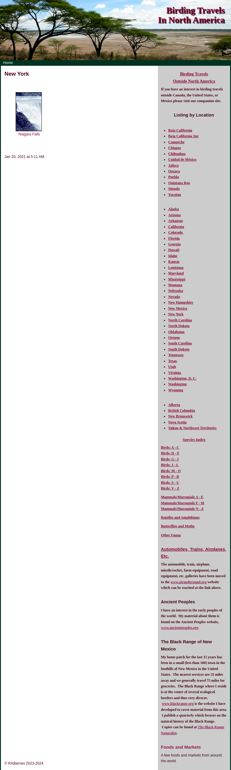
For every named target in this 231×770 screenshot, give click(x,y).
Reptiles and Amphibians (180, 517)
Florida (174, 238)
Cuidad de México (182, 159)
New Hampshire (180, 302)
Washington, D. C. (182, 378)
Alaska (173, 209)
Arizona (174, 215)
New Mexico (177, 308)
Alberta (174, 405)
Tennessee (175, 355)
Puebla (173, 177)
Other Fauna (171, 535)
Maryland (175, 273)
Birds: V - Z (170, 488)
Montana (175, 285)
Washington (177, 384)
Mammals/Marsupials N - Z (182, 509)
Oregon (174, 337)
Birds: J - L (170, 465)
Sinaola (174, 188)
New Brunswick (180, 416)
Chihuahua (176, 154)
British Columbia (181, 410)
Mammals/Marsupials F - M (182, 503)
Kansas (173, 261)
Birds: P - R (170, 476)
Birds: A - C (170, 447)
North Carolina (180, 320)
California (176, 227)
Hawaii (173, 250)
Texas (172, 361)
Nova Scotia (177, 422)
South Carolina (180, 343)
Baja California (180, 130)
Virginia (174, 373)
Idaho (172, 256)
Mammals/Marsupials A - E (182, 497)
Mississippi (176, 279)
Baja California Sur (183, 136)
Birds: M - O (171, 471)
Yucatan (174, 194)
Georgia (174, 244)
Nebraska (175, 291)
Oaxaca (174, 171)
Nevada (174, 297)
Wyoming (175, 390)
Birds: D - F (170, 453)
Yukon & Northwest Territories (192, 428)
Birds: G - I (170, 459)
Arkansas (175, 221)
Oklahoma (176, 332)
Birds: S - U (170, 482)
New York (175, 314)
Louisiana (175, 267)
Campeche (176, 142)
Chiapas (174, 148)
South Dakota (178, 349)
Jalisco (173, 165)
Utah (172, 367)
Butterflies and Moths (178, 526)
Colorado (175, 232)
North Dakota (178, 326)
